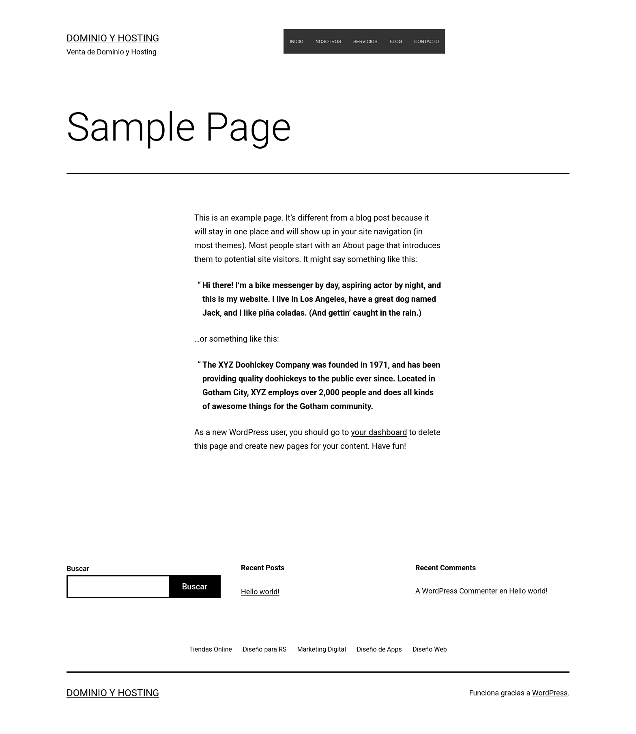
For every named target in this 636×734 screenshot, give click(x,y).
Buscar (78, 568)
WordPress (549, 693)
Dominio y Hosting (113, 38)
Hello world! (260, 591)
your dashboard (379, 432)
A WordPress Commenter (456, 591)
